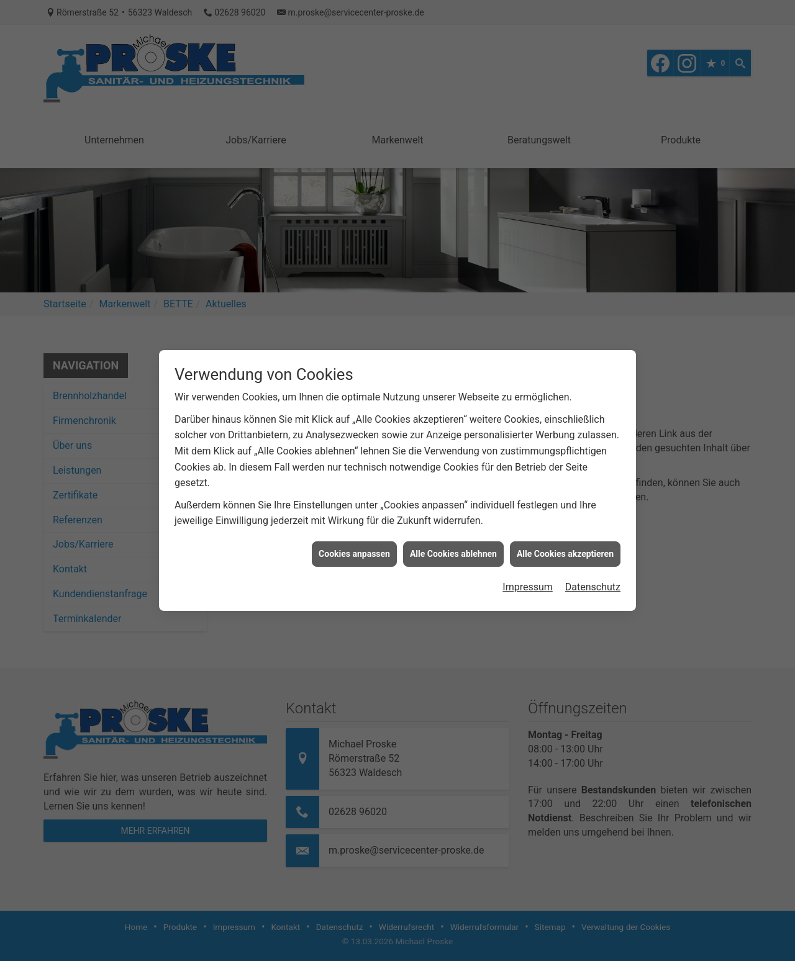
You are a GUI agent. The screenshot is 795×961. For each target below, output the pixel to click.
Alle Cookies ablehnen (453, 544)
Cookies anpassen (354, 544)
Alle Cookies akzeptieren (565, 544)
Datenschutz (592, 577)
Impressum (527, 577)
